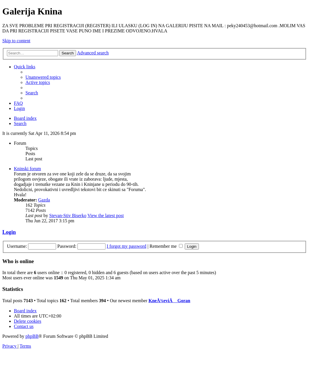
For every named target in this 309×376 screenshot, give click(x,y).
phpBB (31, 336)
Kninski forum (27, 168)
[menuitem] (43, 77)
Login (9, 232)
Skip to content (16, 40)
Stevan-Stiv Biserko (67, 215)
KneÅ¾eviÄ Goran (169, 300)
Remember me (166, 246)
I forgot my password (126, 246)
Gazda (44, 199)
